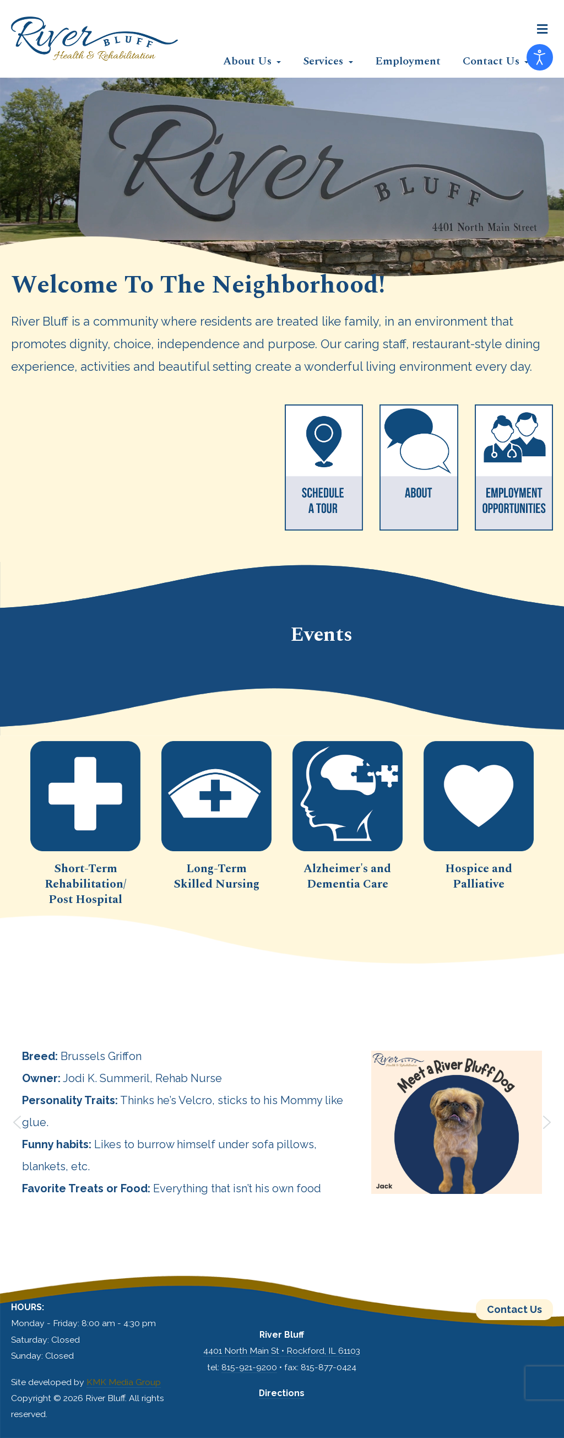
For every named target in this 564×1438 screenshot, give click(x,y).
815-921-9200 (249, 1367)
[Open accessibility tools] (540, 57)
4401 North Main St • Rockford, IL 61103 (281, 1350)
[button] (542, 29)
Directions (282, 1393)
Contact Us (514, 1309)
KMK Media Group (123, 1382)
